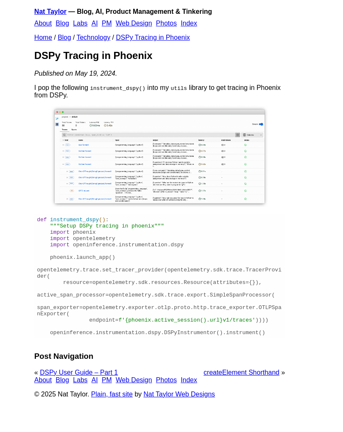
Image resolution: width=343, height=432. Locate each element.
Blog (62, 23)
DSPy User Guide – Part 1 (79, 396)
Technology (93, 37)
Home (43, 37)
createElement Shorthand (241, 396)
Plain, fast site (112, 418)
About (43, 23)
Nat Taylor (50, 11)
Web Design (134, 23)
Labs (80, 23)
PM (107, 23)
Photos (166, 23)
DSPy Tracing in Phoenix (153, 37)
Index (189, 23)
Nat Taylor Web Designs (179, 418)
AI (94, 23)
